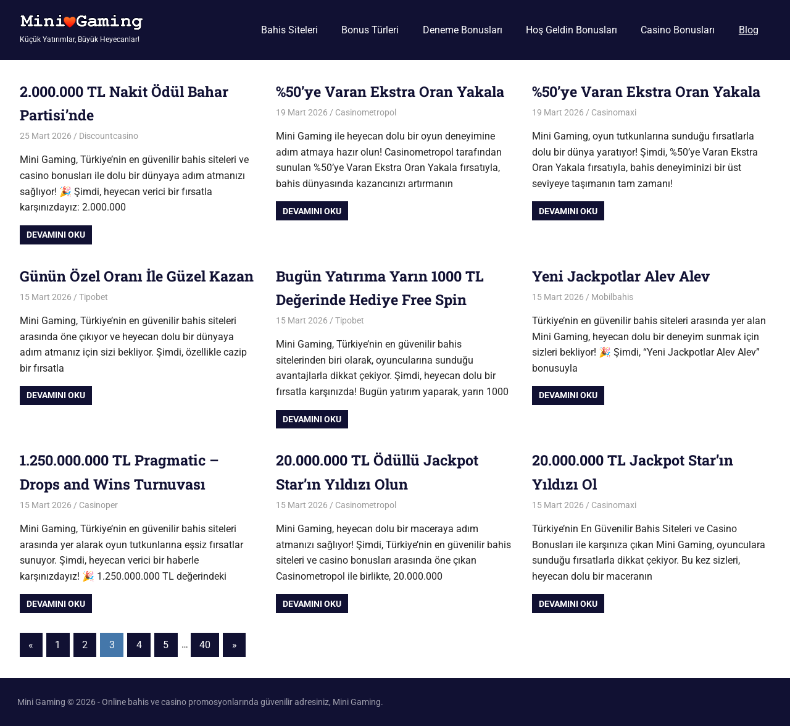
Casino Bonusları (678, 30)
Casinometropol (365, 136)
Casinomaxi (613, 136)
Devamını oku (56, 235)
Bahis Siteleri (289, 30)
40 (204, 645)
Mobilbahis (612, 297)
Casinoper (98, 505)
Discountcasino (108, 136)
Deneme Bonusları (462, 30)
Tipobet (93, 320)
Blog (749, 30)
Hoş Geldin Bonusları (571, 30)
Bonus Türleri (370, 30)
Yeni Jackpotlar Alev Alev (626, 276)
